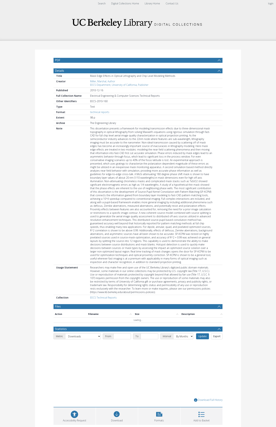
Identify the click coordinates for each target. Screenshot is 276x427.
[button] (159, 415)
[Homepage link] (138, 22)
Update (202, 336)
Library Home (152, 3)
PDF (57, 60)
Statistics (61, 329)
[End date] (149, 336)
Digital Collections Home (125, 3)
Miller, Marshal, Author (102, 81)
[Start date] (122, 336)
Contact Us (172, 3)
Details (59, 71)
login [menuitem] (270, 3)
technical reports (99, 112)
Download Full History (208, 400)
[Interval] (183, 336)
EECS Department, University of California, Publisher (119, 84)
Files (58, 306)
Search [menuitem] (102, 3)
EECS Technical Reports (103, 297)
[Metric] (83, 336)
